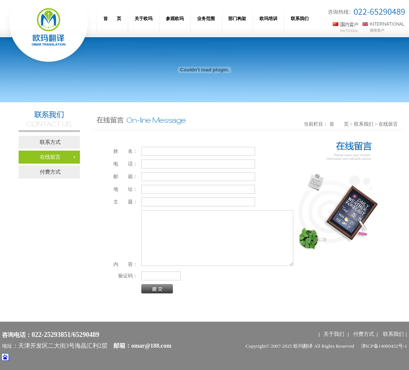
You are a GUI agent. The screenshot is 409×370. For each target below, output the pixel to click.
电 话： (125, 164)
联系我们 (393, 334)
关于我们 (333, 334)
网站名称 (48, 33)
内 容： (125, 264)
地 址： (125, 189)
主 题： (125, 202)
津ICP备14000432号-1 (384, 346)
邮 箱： (125, 176)
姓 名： (125, 151)
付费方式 (363, 334)
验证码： (125, 276)
